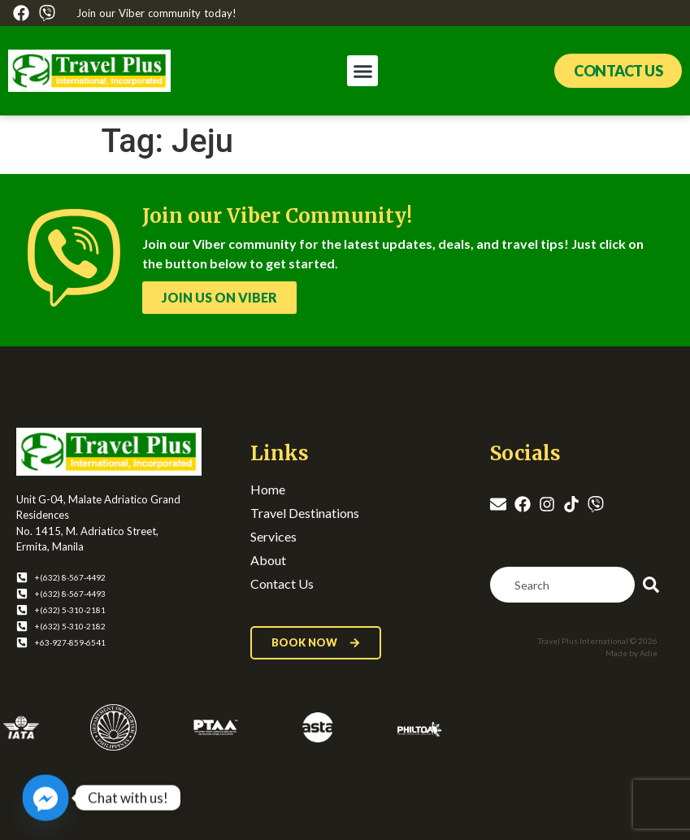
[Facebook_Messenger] (45, 798)
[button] (362, 70)
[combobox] (562, 585)
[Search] (654, 585)
